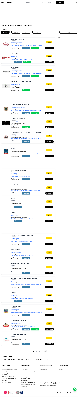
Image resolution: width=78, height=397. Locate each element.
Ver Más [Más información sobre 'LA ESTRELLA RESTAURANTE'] (49, 337)
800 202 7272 (42, 360)
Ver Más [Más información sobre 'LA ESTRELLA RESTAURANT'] (49, 42)
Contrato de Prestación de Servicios (47, 378)
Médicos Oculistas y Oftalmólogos (28, 371)
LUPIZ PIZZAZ (14, 53)
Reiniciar (5, 32)
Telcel (60, 375)
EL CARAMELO (15, 67)
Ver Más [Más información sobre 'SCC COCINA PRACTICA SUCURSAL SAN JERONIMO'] (49, 281)
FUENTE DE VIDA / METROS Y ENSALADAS (22, 235)
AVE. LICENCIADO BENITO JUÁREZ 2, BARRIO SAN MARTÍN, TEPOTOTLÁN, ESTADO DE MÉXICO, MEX (27, 190)
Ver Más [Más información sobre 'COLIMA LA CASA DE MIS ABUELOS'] (49, 107)
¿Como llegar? (26, 47)
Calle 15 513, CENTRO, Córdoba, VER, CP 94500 (20, 176)
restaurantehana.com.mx (16, 252)
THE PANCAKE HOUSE (17, 147)
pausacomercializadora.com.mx (17, 121)
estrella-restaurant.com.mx (16, 42)
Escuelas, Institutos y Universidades (9, 369)
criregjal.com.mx (14, 201)
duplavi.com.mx (14, 295)
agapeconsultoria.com (15, 84)
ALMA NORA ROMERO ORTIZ (18, 170)
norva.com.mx (14, 173)
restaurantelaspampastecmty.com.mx (18, 266)
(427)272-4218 (49, 141)
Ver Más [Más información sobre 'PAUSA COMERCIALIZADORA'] (49, 121)
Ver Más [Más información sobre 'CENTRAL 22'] (49, 187)
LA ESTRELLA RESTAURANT (18, 39)
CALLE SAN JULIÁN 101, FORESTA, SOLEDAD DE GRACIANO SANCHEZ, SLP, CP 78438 (27, 312)
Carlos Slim (61, 369)
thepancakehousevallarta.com (17, 150)
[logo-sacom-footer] (13, 392)
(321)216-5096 (49, 113)
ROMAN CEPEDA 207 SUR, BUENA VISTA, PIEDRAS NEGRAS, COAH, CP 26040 (26, 45)
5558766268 (49, 193)
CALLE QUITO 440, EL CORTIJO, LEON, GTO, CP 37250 (21, 59)
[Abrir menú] (76, 2)
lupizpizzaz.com (14, 56)
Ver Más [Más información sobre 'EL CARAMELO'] (49, 70)
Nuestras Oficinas (44, 369)
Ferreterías (4, 380)
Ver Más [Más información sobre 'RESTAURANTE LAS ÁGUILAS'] (49, 323)
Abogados (23, 375)
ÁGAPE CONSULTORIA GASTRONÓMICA (21, 81)
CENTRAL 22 (14, 184)
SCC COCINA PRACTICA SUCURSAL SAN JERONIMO (24, 278)
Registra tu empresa (63, 382)
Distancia (16, 32)
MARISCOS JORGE (16, 306)
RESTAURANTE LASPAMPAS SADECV (20, 264)
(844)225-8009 (49, 75)
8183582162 (49, 272)
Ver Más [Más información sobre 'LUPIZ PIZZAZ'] (49, 56)
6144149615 (49, 300)
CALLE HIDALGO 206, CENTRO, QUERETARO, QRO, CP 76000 (23, 326)
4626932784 (49, 258)
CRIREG (13, 199)
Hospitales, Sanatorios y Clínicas (9, 371)
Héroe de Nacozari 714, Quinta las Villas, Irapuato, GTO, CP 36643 (23, 255)
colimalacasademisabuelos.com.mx (18, 107)
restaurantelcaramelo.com (16, 70)
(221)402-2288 (49, 89)
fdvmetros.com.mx (15, 238)
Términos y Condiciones (45, 375)
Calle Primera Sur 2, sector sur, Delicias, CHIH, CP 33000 (21, 241)
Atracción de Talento (44, 373)
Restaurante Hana (15, 249)
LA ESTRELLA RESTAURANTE (18, 335)
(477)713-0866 (49, 61)
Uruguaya (7, 23)
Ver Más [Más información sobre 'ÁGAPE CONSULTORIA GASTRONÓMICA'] (49, 84)
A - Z (26, 32)
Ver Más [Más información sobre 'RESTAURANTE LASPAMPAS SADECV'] (49, 266)
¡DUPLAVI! (14, 292)
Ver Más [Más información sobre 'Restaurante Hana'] (49, 252)
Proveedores (42, 371)
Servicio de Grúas (24, 369)
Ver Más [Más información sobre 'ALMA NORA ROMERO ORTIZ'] (49, 173)
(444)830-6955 (49, 315)
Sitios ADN (61, 380)
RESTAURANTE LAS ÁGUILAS (18, 320)
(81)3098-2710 (49, 127)
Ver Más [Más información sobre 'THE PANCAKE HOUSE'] (49, 149)
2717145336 (49, 179)
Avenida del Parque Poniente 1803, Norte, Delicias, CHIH (22, 298)
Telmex (60, 371)
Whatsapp (35, 47)
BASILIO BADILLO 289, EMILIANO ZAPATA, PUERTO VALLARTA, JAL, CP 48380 (26, 153)
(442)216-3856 (49, 329)
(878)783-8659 (49, 47)
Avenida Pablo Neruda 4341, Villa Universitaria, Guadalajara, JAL (23, 205)
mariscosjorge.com (15, 309)
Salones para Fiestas (6, 382)
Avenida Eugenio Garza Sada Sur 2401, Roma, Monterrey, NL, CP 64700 (24, 269)
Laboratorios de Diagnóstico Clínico (9, 378)
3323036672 (49, 207)
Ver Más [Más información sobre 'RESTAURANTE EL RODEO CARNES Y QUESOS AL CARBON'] (49, 135)
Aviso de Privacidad (44, 376)
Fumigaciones (24, 386)
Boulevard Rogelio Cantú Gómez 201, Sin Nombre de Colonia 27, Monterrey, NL (26, 284)
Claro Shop (61, 378)
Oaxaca (12, 23)
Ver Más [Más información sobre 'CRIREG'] (49, 201)
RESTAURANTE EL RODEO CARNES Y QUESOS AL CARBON (26, 132)
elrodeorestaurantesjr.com (16, 135)
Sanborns (61, 376)
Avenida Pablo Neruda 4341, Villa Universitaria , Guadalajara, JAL (23, 218)
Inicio (2, 23)
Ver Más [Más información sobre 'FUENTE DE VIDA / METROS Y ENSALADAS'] (49, 238)
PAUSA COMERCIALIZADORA (18, 118)
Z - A (37, 32)
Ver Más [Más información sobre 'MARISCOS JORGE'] (49, 309)
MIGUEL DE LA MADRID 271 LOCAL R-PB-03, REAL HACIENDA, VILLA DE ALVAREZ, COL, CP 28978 (27, 110)
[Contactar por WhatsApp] (75, 390)
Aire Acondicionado (25, 380)
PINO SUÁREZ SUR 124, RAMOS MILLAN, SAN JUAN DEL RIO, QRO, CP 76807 (26, 138)
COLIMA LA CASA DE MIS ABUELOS (20, 104)
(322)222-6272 (49, 155)
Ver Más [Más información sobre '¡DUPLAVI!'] (49, 295)
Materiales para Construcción (8, 376)
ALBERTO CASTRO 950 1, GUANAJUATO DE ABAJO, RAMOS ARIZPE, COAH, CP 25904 (27, 73)
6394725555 (49, 244)
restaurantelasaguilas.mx (16, 323)
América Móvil (62, 373)
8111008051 (49, 286)
